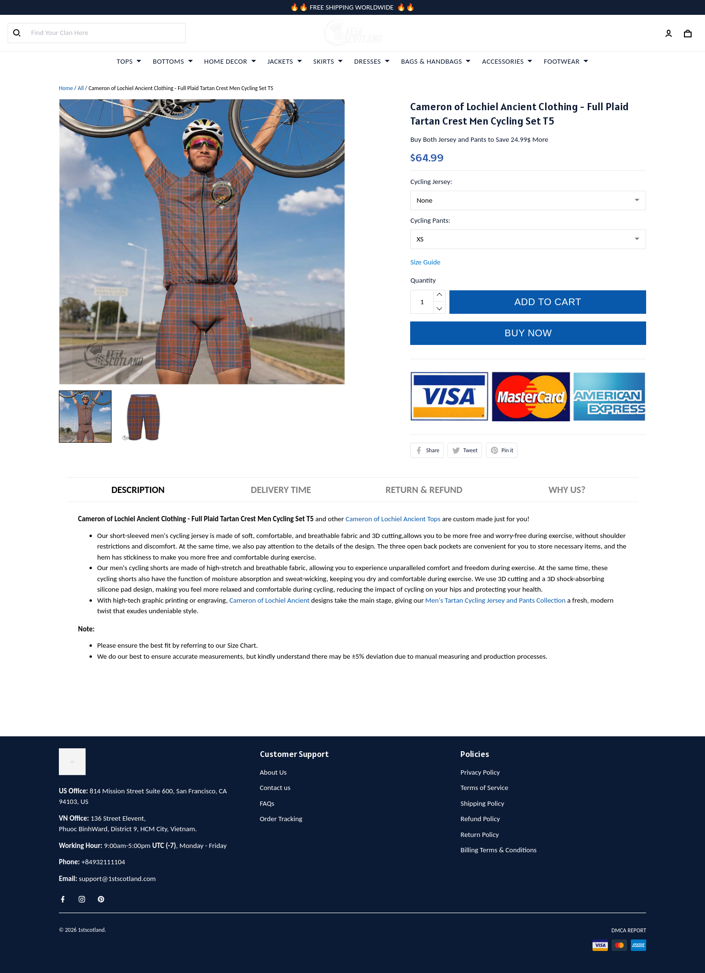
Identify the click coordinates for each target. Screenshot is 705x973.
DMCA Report (629, 930)
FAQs (267, 803)
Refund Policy (480, 818)
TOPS (129, 61)
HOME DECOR (230, 61)
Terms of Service (484, 787)
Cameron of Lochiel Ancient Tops (393, 519)
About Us (273, 772)
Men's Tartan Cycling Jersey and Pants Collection (495, 600)
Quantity (423, 280)
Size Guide (425, 262)
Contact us (275, 787)
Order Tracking (281, 818)
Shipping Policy (482, 803)
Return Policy (479, 834)
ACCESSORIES (507, 61)
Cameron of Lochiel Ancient (269, 600)
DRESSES (372, 61)
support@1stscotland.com (117, 878)
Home (66, 88)
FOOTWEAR (566, 61)
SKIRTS (328, 61)
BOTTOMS (172, 61)
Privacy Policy (480, 772)
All (80, 88)
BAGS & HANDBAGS (435, 61)
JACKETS (285, 61)
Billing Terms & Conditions (498, 850)
